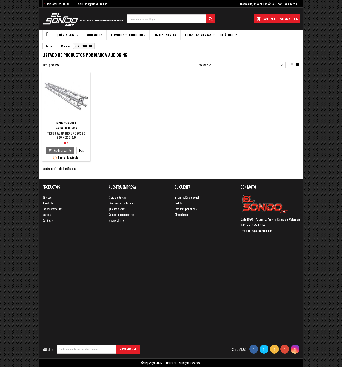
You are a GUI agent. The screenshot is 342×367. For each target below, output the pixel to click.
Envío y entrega (164, 34)
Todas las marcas (198, 34)
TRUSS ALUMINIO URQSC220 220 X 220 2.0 (66, 135)
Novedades (48, 203)
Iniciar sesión (262, 4)
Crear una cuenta (286, 4)
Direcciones (181, 214)
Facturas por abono (185, 208)
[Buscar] (171, 18)
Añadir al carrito (60, 150)
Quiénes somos (67, 34)
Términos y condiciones (128, 34)
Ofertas (47, 197)
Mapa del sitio (116, 220)
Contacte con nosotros (121, 214)
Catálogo (227, 34)
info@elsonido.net (95, 4)
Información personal (186, 197)
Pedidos (179, 203)
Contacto (248, 187)
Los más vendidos (52, 208)
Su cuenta (182, 187)
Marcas (46, 214)
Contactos (94, 34)
